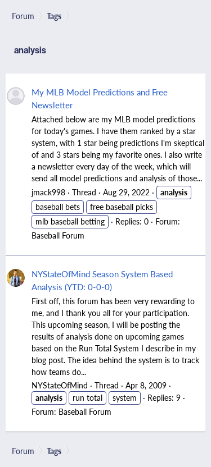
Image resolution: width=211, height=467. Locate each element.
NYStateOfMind (60, 385)
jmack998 (48, 192)
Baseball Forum (58, 235)
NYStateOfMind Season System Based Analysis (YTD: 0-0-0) (102, 280)
